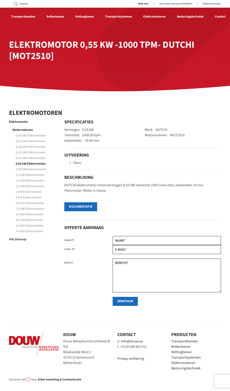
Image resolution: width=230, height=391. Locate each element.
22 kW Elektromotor (30, 225)
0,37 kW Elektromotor (31, 158)
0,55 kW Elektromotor (31, 163)
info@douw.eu (132, 341)
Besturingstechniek (190, 16)
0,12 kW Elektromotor (31, 141)
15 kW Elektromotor (30, 220)
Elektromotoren (212, 4)
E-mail (69, 249)
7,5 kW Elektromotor (30, 209)
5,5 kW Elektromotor (30, 203)
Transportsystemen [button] (118, 16)
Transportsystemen (186, 357)
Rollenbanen (181, 346)
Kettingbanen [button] (84, 16)
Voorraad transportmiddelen (175, 4)
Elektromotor (18, 122)
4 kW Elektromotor (29, 197)
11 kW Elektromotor (30, 214)
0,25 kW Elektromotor (31, 152)
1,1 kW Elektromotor (30, 175)
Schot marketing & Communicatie (59, 379)
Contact (220, 16)
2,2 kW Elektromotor (30, 186)
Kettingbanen (181, 352)
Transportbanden (184, 341)
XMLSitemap (17, 239)
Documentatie (80, 206)
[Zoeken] (31, 4)
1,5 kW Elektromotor (30, 180)
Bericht (68, 262)
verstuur (125, 301)
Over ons (143, 4)
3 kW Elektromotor (29, 192)
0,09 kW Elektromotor (31, 135)
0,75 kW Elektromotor (31, 169)
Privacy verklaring (130, 358)
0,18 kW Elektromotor (31, 147)
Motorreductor (22, 130)
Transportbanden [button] (23, 16)
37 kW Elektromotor (30, 231)
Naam (69, 240)
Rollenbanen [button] (55, 16)
